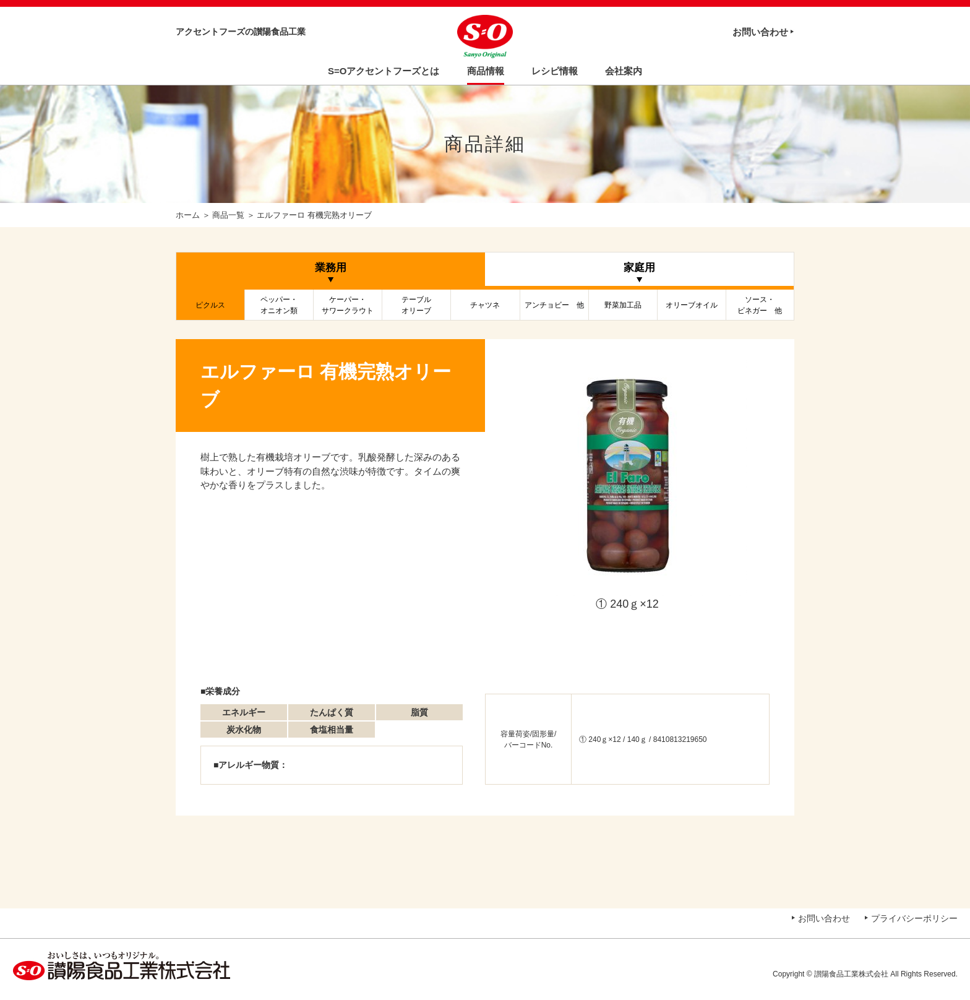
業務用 (330, 268)
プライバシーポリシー (914, 918)
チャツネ (485, 305)
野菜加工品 (623, 305)
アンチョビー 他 (554, 305)
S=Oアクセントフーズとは (383, 71)
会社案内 (623, 71)
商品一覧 (228, 215)
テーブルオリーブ (416, 305)
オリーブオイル (692, 305)
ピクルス (210, 305)
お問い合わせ (760, 32)
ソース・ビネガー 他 (759, 305)
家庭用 (639, 268)
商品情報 (485, 71)
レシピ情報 (554, 71)
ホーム (188, 215)
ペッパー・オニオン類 (279, 305)
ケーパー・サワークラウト (348, 305)
